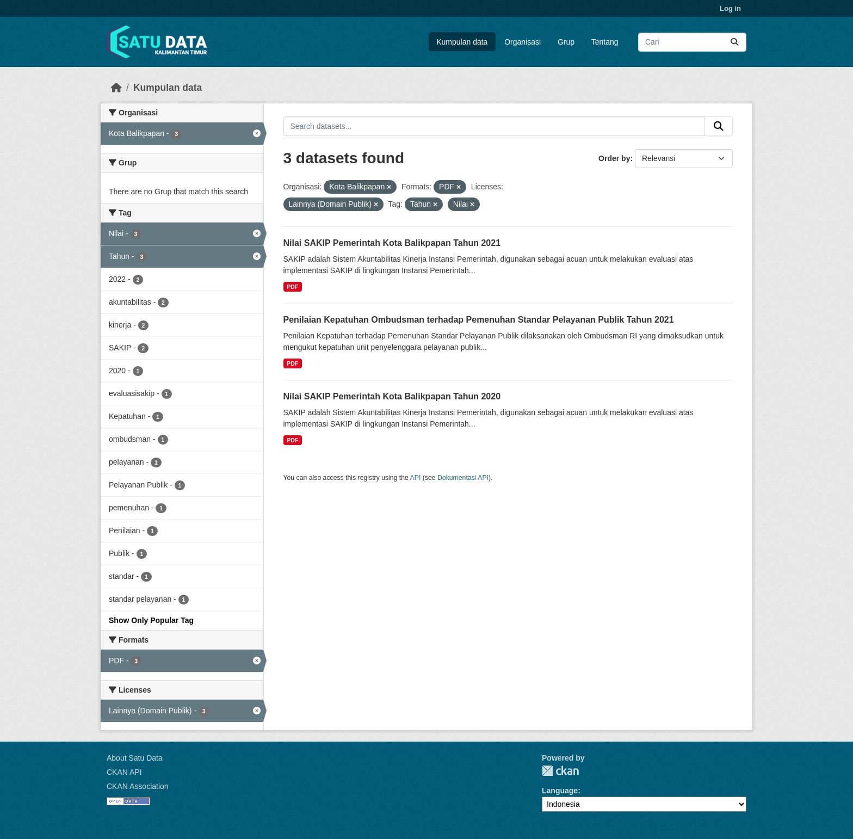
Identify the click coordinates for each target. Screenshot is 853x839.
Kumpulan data (461, 42)
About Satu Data (135, 758)
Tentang (605, 42)
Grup (566, 42)
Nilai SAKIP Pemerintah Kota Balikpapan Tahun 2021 (392, 243)
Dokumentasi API (463, 478)
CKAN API (124, 772)
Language (560, 790)
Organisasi (522, 42)
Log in (730, 8)
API (415, 478)
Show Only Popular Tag (151, 620)
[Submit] (734, 42)
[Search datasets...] (692, 42)
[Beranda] (116, 87)
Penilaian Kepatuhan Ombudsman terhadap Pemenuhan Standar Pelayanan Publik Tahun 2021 (478, 319)
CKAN (560, 770)
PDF (292, 286)
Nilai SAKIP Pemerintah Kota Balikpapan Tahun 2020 (392, 396)
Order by (614, 158)
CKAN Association (138, 786)
